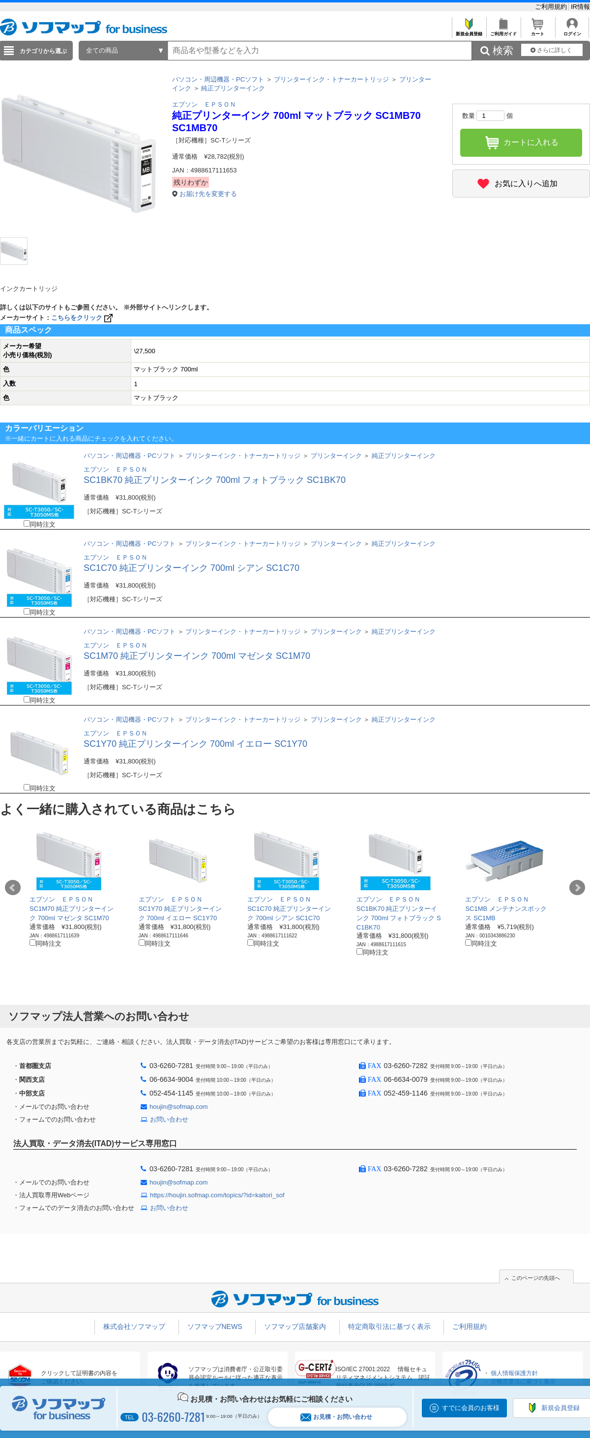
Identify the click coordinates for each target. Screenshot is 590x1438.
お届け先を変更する (208, 193)
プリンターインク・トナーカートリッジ (331, 79)
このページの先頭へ (535, 1278)
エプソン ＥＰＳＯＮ (204, 104)
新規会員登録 (469, 31)
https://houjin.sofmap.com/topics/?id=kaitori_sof (217, 1195)
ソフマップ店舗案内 (295, 1326)
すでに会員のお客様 (471, 1407)
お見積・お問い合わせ (336, 1417)
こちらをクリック (83, 317)
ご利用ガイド (503, 31)
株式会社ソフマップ (134, 1326)
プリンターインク (336, 455)
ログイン (572, 31)
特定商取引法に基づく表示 (389, 1326)
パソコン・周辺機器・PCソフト (218, 79)
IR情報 (580, 6)
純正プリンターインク (233, 88)
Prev (13, 888)
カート (538, 31)
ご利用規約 (552, 6)
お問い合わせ (169, 1119)
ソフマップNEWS (214, 1326)
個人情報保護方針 (514, 1373)
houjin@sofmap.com (178, 1106)
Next (577, 888)
